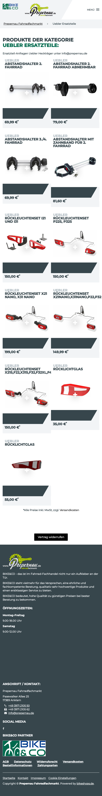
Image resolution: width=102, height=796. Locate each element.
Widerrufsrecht (47, 761)
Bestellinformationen (17, 765)
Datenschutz (22, 761)
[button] (93, 9)
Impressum (38, 778)
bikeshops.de (85, 783)
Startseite (9, 778)
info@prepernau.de (21, 713)
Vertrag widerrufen (51, 537)
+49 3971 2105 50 (19, 705)
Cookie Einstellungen (62, 778)
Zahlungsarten (47, 765)
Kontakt (23, 778)
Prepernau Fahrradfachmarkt (23, 23)
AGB (6, 761)
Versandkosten (69, 510)
